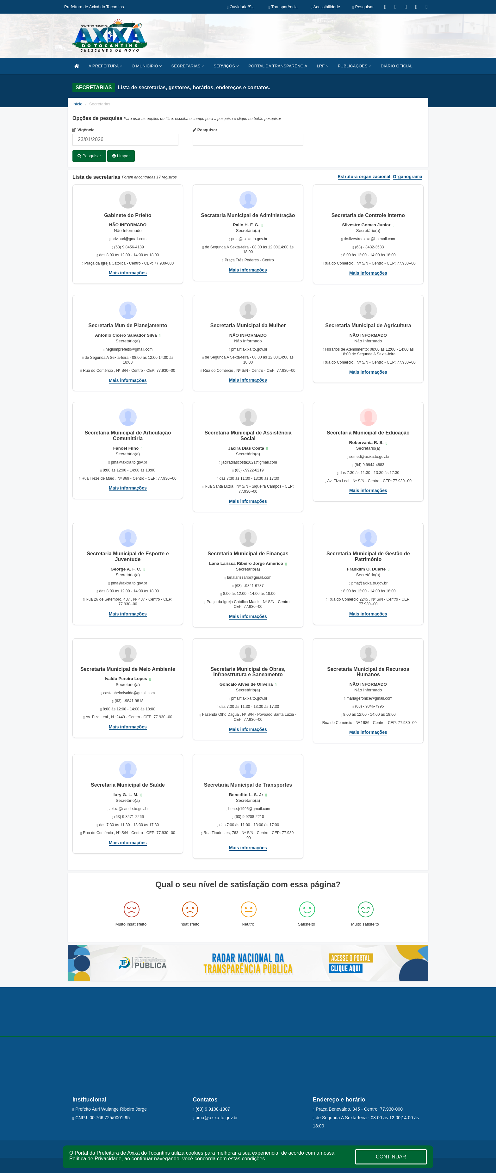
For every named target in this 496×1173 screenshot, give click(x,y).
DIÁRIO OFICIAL (396, 66)
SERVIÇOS (226, 66)
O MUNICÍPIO (147, 66)
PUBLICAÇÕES (354, 66)
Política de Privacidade (95, 1158)
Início (77, 104)
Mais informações (128, 272)
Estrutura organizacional (364, 176)
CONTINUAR (391, 1156)
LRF (322, 66)
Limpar (121, 155)
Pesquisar (205, 130)
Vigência (83, 130)
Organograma (407, 176)
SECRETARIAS (187, 66)
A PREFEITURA (105, 66)
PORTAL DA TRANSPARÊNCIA (277, 66)
